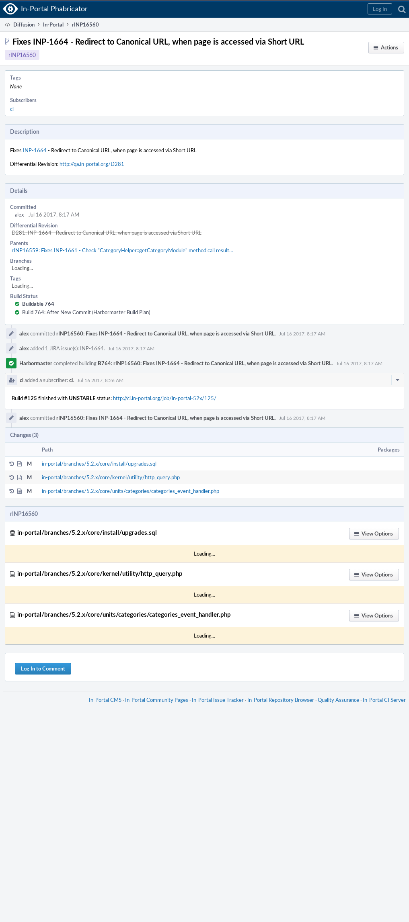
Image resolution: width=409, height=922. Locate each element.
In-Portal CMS (105, 699)
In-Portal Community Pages (156, 699)
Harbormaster (35, 363)
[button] (380, 8)
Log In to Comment (43, 668)
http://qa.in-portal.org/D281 (92, 164)
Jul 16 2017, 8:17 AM (302, 333)
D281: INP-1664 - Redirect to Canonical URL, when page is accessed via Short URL (106, 232)
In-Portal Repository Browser (280, 699)
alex (19, 214)
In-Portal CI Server (384, 699)
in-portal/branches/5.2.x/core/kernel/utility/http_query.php (111, 477)
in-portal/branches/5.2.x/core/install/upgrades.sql (99, 463)
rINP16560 (22, 55)
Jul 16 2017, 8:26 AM (100, 380)
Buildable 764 (38, 303)
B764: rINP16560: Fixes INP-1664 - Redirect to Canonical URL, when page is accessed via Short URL (215, 363)
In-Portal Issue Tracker (218, 699)
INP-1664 (35, 150)
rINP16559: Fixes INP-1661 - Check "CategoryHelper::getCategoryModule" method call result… (122, 250)
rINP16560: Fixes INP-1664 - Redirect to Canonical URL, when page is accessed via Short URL (165, 333)
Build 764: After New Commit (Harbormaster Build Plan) (86, 312)
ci (12, 108)
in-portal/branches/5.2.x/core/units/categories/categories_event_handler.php (130, 491)
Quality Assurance (338, 699)
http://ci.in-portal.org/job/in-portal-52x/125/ (164, 398)
